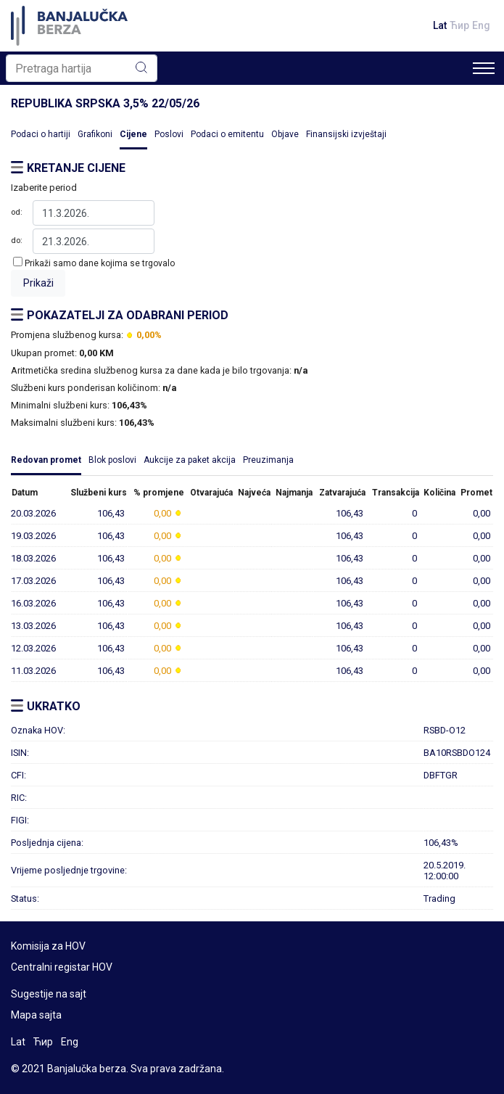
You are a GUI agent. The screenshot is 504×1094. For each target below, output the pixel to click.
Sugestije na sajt (48, 994)
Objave (285, 134)
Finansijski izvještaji (346, 134)
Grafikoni (95, 134)
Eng (481, 25)
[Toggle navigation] (483, 68)
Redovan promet (46, 460)
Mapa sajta (36, 1015)
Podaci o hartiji (40, 134)
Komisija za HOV (48, 946)
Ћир (459, 25)
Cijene (133, 134)
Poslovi (168, 134)
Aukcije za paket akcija (190, 460)
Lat (440, 25)
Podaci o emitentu (227, 134)
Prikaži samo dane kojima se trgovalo (100, 263)
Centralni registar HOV (61, 967)
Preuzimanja (268, 460)
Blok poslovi (112, 460)
